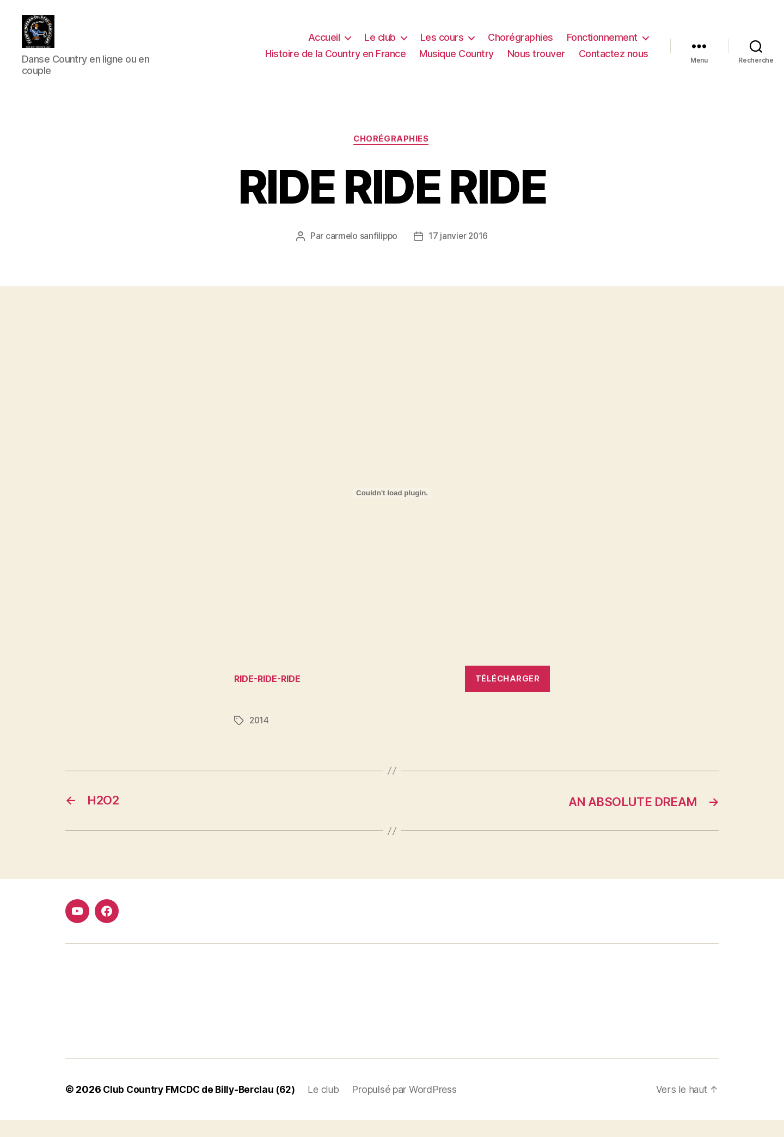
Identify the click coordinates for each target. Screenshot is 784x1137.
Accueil (324, 45)
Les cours (442, 45)
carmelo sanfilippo (360, 253)
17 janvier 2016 (458, 253)
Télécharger (507, 695)
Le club (380, 45)
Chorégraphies (520, 45)
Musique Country (456, 61)
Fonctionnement (602, 45)
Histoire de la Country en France (335, 61)
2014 (259, 737)
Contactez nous (613, 61)
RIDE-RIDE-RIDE (269, 695)
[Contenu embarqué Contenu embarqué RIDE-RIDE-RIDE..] (392, 510)
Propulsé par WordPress (412, 1106)
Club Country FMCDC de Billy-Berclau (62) (202, 1106)
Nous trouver (536, 61)
